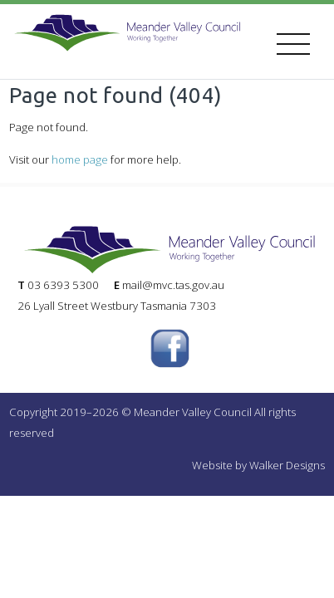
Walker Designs (287, 465)
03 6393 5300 (63, 284)
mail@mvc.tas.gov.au (173, 284)
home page (80, 159)
